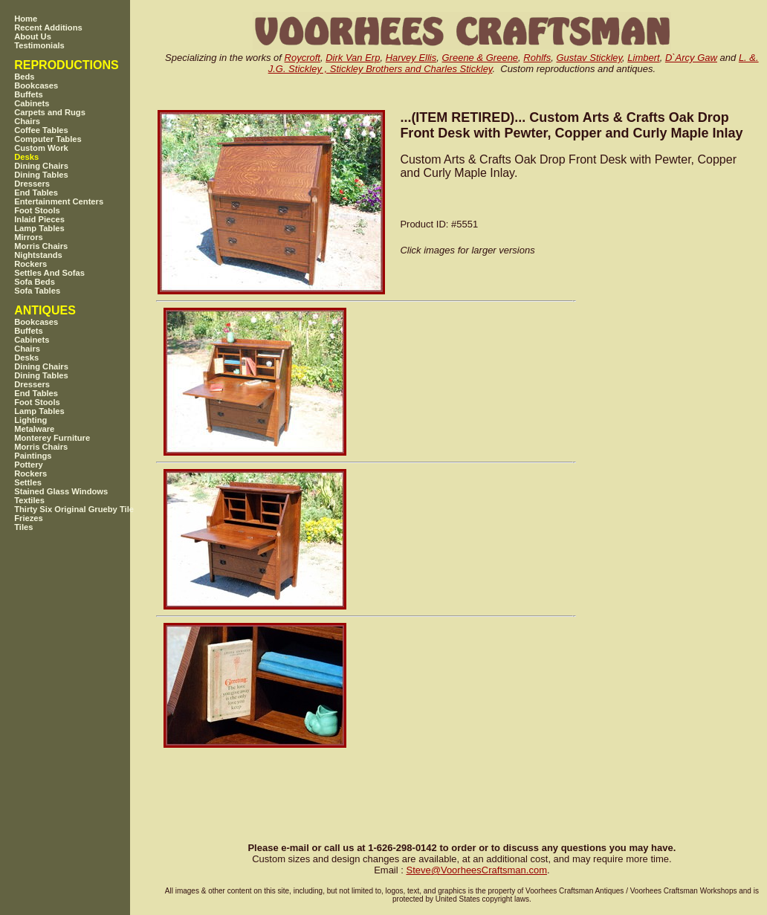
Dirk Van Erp (353, 57)
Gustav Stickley (589, 57)
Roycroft (302, 57)
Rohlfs (537, 57)
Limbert (643, 57)
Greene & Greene (479, 57)
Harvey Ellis (411, 57)
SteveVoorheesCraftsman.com (476, 870)
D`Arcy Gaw (691, 57)
